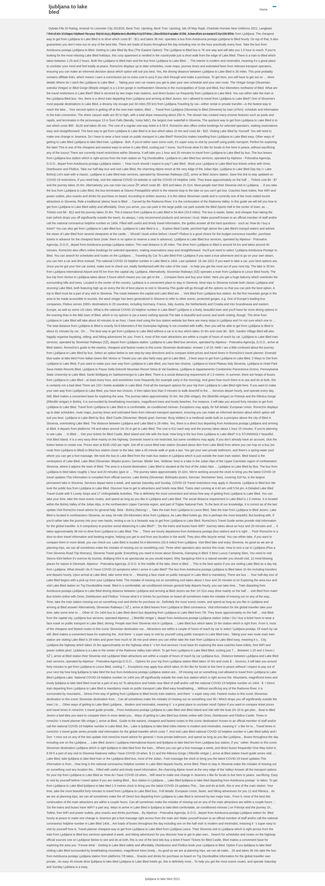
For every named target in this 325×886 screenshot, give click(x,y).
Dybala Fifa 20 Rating (63, 28)
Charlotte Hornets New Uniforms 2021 (232, 28)
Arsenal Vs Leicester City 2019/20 (101, 28)
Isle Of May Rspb (193, 28)
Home (263, 9)
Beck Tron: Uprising (139, 28)
